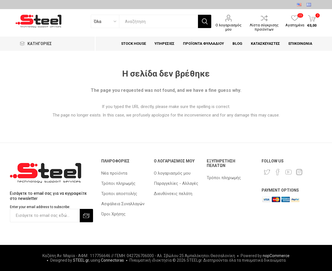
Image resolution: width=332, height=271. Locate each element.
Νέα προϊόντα (114, 173)
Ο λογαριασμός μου (228, 27)
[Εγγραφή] (45, 215)
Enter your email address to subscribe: (40, 207)
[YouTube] (288, 172)
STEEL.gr (81, 260)
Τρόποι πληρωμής (118, 183)
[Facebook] (277, 172)
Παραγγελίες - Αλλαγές (176, 183)
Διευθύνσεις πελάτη (173, 193)
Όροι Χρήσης (113, 214)
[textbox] (158, 21)
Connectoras (112, 260)
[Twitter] (266, 172)
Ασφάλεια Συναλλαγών (123, 203)
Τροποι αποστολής (119, 193)
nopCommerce (276, 255)
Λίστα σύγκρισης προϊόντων (264, 27)
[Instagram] (299, 172)
